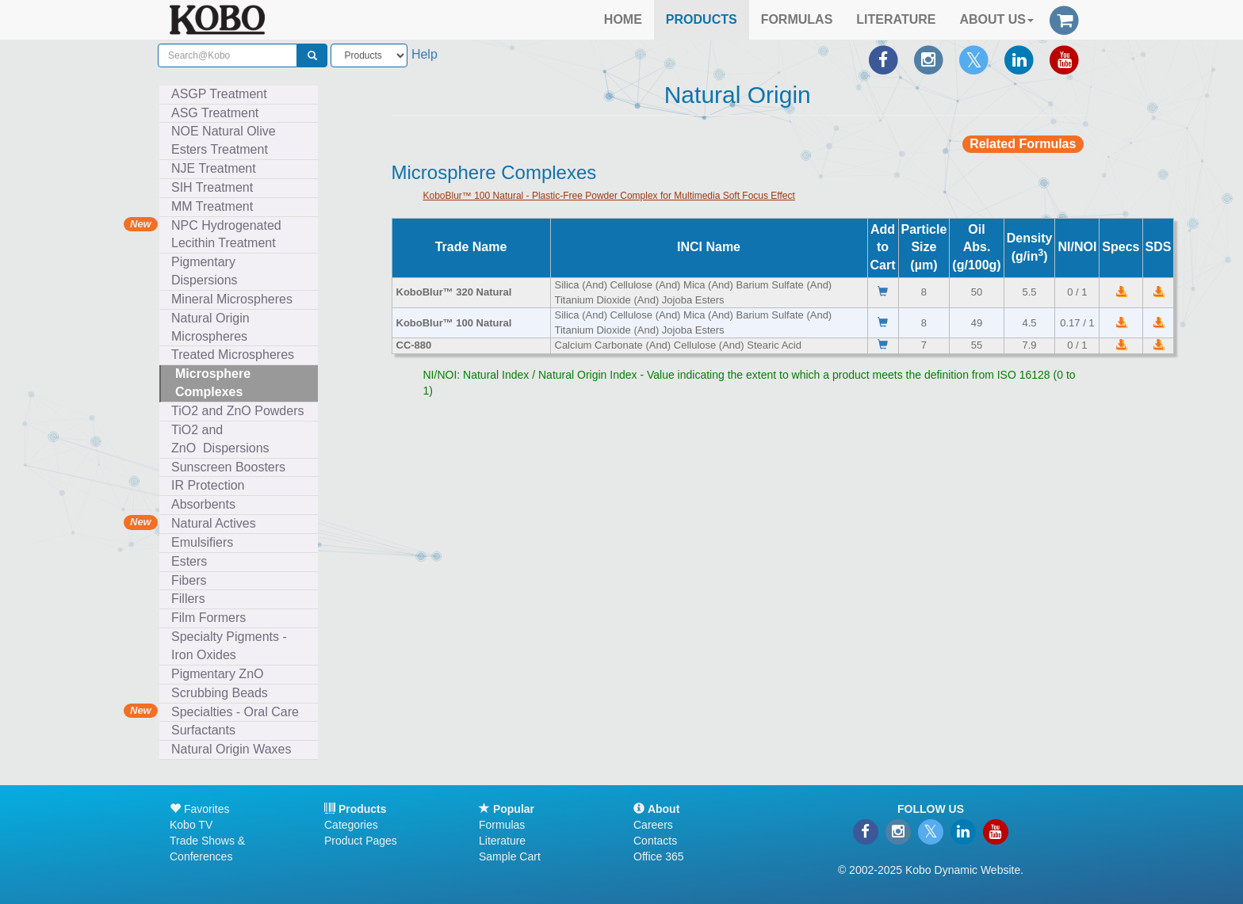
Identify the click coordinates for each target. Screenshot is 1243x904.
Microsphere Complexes (213, 383)
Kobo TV (191, 824)
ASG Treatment (218, 113)
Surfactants (207, 730)
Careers (653, 824)
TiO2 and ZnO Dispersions (220, 439)
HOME (623, 19)
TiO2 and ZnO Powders (237, 411)
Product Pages (360, 840)
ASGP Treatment (219, 94)
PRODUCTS (701, 19)
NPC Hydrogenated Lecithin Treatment (226, 234)
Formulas (502, 824)
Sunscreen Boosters (232, 467)
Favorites (199, 809)
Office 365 (658, 856)
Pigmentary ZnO (217, 674)
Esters (192, 561)
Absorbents (203, 504)
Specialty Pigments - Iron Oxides (229, 646)
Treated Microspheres (236, 354)
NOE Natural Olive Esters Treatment (223, 140)
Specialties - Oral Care (235, 712)
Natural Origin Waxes (231, 749)
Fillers (191, 598)
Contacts (655, 840)
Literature (502, 840)
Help (424, 54)
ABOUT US (996, 19)
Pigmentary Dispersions (207, 271)
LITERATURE (895, 19)
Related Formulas (1023, 144)
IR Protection (207, 485)
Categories (351, 824)
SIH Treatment (215, 187)
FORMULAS (797, 19)
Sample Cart (510, 856)
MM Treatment (212, 206)
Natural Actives (213, 523)
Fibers (192, 580)
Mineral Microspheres (235, 299)
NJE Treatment (217, 168)
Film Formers (208, 617)
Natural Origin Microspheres (212, 327)
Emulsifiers (205, 542)
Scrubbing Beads (223, 693)
